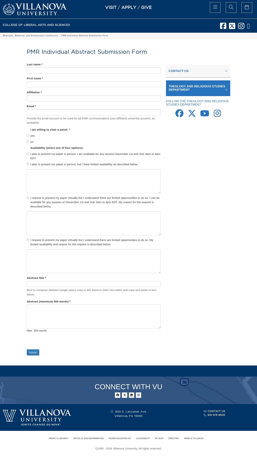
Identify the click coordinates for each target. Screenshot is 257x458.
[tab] (198, 71)
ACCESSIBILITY (143, 438)
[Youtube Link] (204, 115)
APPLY (128, 7)
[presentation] (54, 342)
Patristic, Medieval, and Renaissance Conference (176, 35)
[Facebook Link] (179, 115)
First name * (35, 78)
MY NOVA (159, 438)
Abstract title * (36, 277)
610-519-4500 (216, 415)
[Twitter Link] (192, 115)
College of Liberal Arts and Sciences (23, 35)
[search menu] (231, 7)
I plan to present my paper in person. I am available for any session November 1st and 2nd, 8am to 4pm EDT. (93, 156)
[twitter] (232, 27)
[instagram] (241, 27)
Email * (31, 106)
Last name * (35, 64)
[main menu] (215, 7)
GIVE (146, 7)
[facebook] (223, 27)
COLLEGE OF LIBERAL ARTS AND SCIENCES (36, 24)
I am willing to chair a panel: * (50, 129)
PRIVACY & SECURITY (59, 438)
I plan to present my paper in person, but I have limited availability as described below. (82, 164)
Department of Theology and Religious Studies (98, 35)
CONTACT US (216, 411)
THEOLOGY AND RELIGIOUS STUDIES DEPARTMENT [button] (197, 88)
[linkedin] (131, 395)
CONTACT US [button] (179, 71)
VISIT (111, 7)
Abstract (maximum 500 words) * (48, 301)
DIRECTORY (173, 438)
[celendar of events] (246, 7)
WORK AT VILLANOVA (194, 438)
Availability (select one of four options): (57, 147)
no (30, 141)
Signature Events (136, 35)
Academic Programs (57, 35)
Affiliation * (34, 92)
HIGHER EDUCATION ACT (120, 438)
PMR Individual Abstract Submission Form (229, 35)
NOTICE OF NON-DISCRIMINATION (88, 438)
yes (31, 135)
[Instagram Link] (217, 115)
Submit (33, 352)
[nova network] (248, 27)
